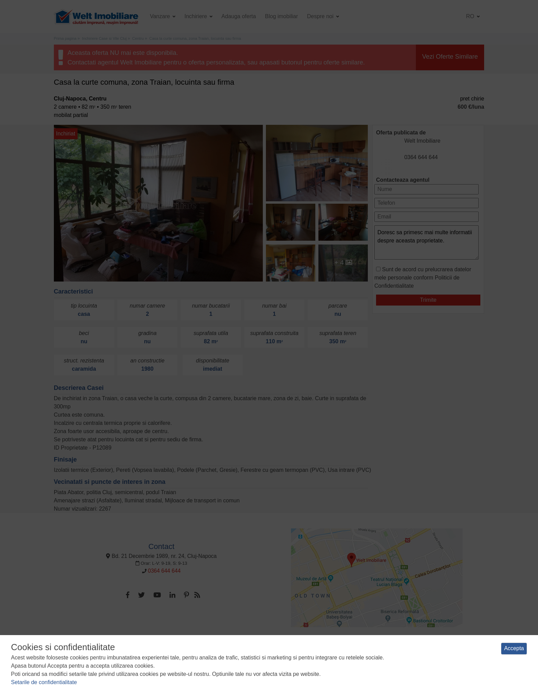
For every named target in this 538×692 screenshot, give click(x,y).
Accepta (514, 648)
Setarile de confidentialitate (44, 682)
